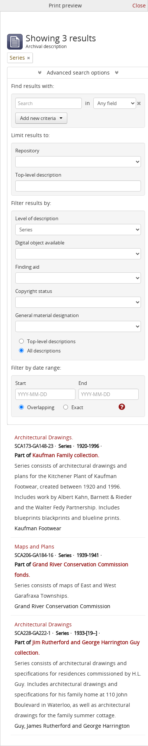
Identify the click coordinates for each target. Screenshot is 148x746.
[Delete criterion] (138, 102)
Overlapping (36, 407)
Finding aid (27, 266)
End (82, 383)
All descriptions (40, 350)
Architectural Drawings (43, 624)
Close (139, 5)
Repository (27, 150)
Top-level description (38, 174)
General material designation (47, 315)
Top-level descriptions (47, 341)
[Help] (121, 407)
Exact (73, 407)
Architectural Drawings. (44, 437)
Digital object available (39, 242)
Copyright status (33, 291)
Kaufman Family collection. (65, 455)
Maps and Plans (34, 546)
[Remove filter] (28, 57)
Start (20, 383)
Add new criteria (41, 118)
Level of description (36, 218)
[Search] (48, 103)
